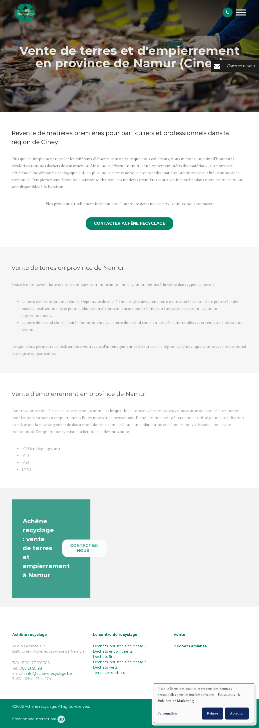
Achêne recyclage (29, 634)
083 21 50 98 (31, 668)
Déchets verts (105, 667)
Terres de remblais (109, 672)
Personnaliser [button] (168, 713)
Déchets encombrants (113, 651)
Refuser (212, 713)
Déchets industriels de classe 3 (119, 662)
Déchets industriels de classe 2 (119, 646)
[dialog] (204, 703)
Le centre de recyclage (115, 634)
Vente (179, 634)
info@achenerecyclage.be (49, 673)
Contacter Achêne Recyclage (129, 223)
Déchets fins (104, 656)
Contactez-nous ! (84, 550)
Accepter (237, 713)
